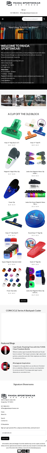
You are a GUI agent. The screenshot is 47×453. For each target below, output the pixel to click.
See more (23, 300)
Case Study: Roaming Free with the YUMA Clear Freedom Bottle (29, 348)
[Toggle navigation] (3, 19)
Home (2, 412)
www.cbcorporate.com (8, 78)
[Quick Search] (32, 19)
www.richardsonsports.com (9, 82)
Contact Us (4, 420)
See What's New (23, 32)
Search (3, 418)
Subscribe (5, 438)
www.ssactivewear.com (37, 76)
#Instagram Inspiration (21, 363)
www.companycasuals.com (22, 76)
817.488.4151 (14, 13)
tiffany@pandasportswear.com (28, 13)
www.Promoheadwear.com (26, 82)
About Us (3, 414)
